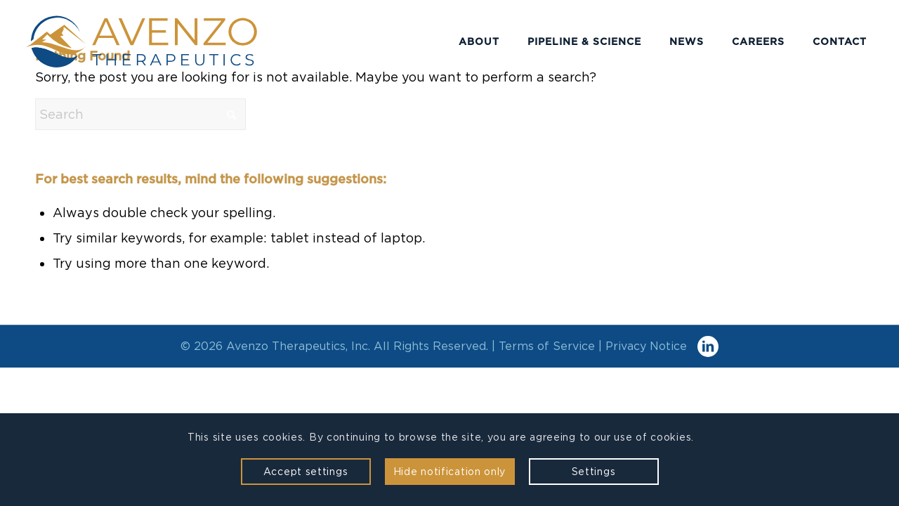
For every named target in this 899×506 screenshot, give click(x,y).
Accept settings (305, 471)
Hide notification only (449, 471)
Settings (594, 471)
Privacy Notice (646, 346)
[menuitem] (479, 41)
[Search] (140, 114)
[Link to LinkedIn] (707, 346)
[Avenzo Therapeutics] (167, 41)
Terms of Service (547, 346)
